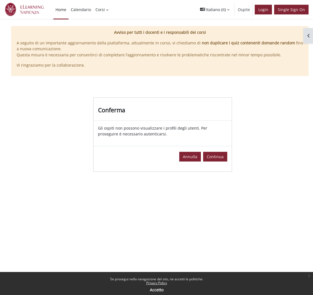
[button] (214, 9)
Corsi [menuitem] (100, 9)
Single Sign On (291, 9)
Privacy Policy (156, 283)
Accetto (156, 290)
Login (263, 9)
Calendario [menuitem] (81, 9)
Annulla (190, 156)
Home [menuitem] (60, 9)
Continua (215, 156)
